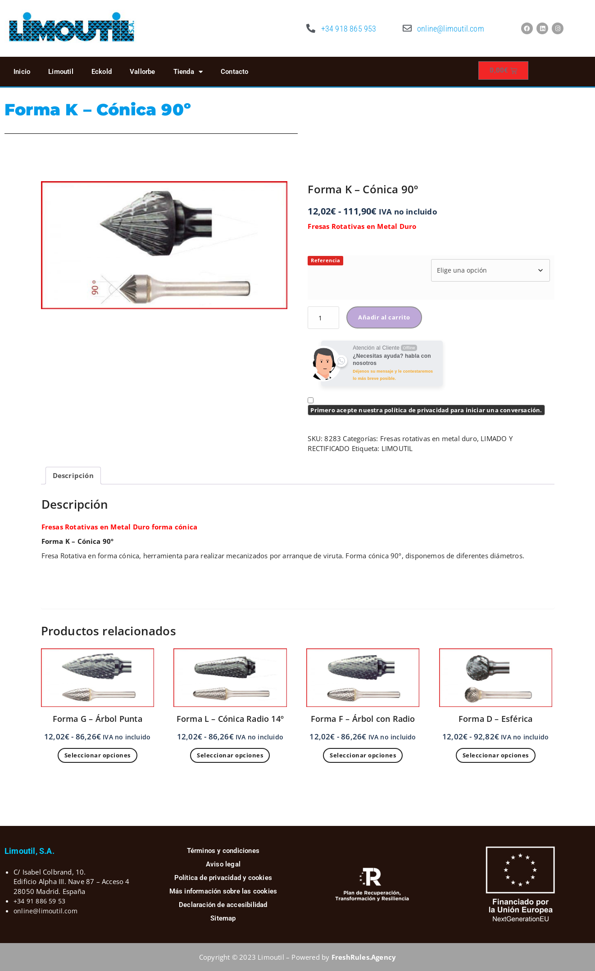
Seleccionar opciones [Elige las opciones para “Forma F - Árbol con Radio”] (363, 755)
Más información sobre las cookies (223, 891)
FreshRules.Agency (364, 957)
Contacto (235, 72)
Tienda (188, 72)
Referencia (325, 260)
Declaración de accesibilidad (223, 905)
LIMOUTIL (397, 448)
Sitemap (223, 918)
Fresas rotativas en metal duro (428, 438)
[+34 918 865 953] (311, 28)
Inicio (22, 72)
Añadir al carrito (384, 317)
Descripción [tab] (73, 475)
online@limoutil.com (450, 28)
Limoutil (60, 72)
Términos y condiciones (223, 851)
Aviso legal (223, 864)
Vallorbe (142, 72)
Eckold (101, 72)
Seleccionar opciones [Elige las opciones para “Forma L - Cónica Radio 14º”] (230, 755)
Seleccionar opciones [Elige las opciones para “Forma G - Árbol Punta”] (97, 755)
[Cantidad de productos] (323, 317)
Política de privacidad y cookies (223, 878)
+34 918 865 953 (349, 28)
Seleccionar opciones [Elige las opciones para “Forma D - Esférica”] (496, 755)
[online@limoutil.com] (407, 28)
